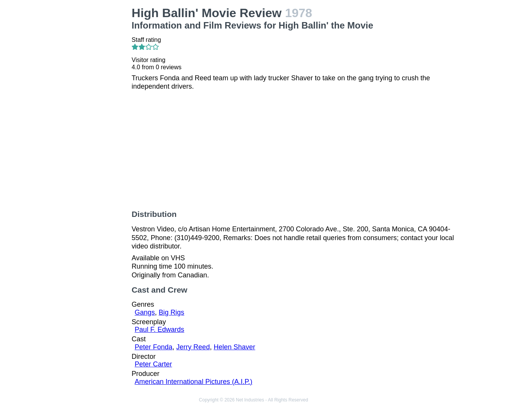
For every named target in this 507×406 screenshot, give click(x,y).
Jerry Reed (193, 347)
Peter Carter (153, 364)
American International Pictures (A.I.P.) (193, 381)
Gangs (145, 312)
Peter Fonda (153, 347)
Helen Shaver (234, 347)
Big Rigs (171, 312)
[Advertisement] (88, 120)
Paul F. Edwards (159, 329)
